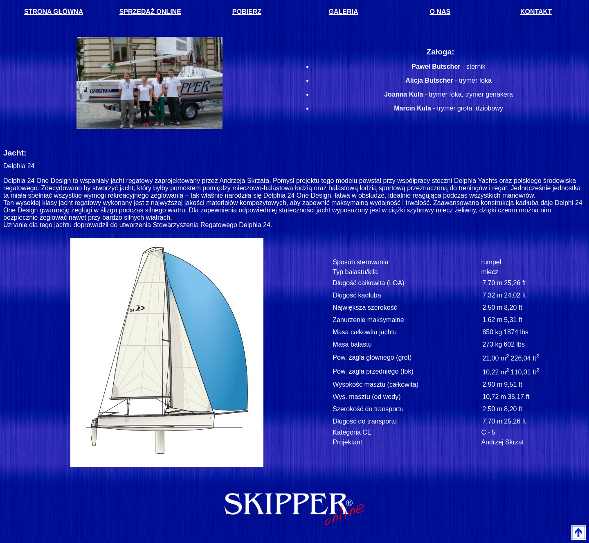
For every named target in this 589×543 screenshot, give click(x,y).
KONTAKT (536, 11)
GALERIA (343, 11)
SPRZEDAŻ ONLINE (150, 11)
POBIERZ (246, 11)
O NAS (439, 11)
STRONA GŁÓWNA (53, 11)
